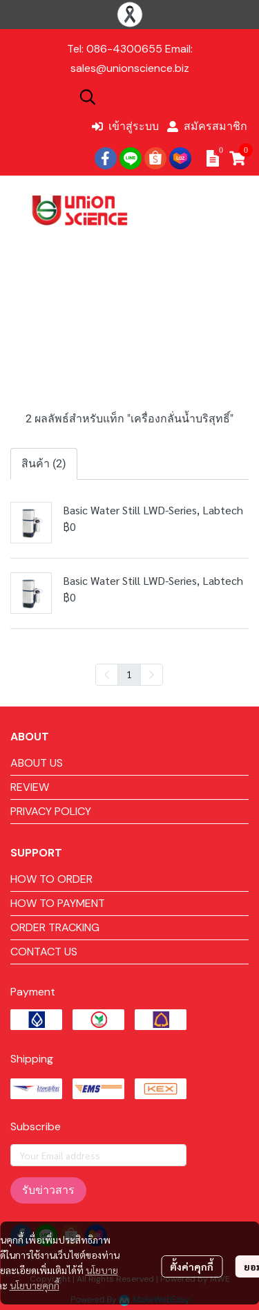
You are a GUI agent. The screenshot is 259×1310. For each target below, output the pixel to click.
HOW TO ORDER (51, 879)
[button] (162, 97)
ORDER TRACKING (54, 927)
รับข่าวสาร (48, 1190)
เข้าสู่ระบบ (125, 126)
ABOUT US (36, 763)
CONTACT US (43, 951)
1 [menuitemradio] (129, 674)
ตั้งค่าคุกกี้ (191, 1266)
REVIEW (29, 787)
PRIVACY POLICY (50, 811)
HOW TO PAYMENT (57, 903)
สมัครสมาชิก (207, 126)
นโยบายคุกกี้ (34, 1285)
